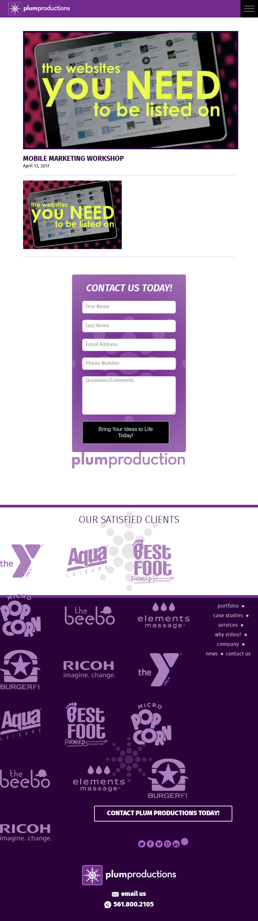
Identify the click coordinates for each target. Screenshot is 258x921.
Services (228, 625)
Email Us (129, 894)
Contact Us (238, 654)
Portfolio (228, 606)
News (212, 654)
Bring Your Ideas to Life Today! (125, 432)
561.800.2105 (129, 904)
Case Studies (228, 616)
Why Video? (228, 635)
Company (228, 644)
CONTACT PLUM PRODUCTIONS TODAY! (163, 813)
